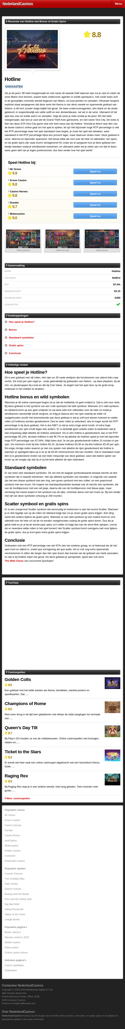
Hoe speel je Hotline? (21, 321)
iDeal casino (12, 947)
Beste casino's (13, 932)
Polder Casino (13, 850)
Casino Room (12, 835)
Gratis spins (16, 345)
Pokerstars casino (15, 860)
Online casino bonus (16, 952)
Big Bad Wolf (12, 904)
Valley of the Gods (15, 914)
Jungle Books (12, 919)
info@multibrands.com (23, 1003)
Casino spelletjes (14, 965)
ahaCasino (11, 840)
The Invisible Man (15, 878)
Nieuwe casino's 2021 (17, 937)
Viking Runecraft (14, 909)
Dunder (9, 830)
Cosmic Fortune (14, 873)
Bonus (13, 329)
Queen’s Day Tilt (21, 727)
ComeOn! (10, 855)
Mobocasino (11, 845)
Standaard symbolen (21, 337)
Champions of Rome (25, 703)
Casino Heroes (13, 825)
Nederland (18, 4)
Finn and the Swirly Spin (18, 899)
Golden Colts (18, 679)
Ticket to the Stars (23, 751)
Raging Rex (16, 775)
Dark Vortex (11, 883)
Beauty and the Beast (17, 893)
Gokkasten (11, 970)
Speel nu (95, 171)
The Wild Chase (14, 560)
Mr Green (10, 815)
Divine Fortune (13, 888)
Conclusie (15, 353)
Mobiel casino (12, 942)
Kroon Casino (12, 820)
